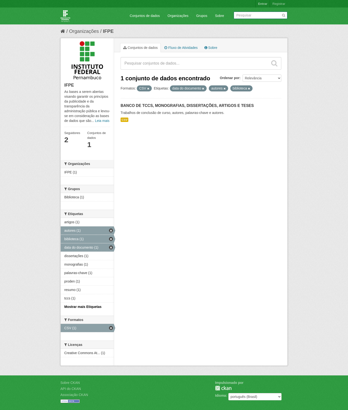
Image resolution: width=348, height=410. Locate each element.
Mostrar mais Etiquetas (83, 307)
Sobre (219, 16)
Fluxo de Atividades (180, 48)
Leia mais (102, 121)
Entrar (262, 4)
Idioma (220, 395)
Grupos (201, 16)
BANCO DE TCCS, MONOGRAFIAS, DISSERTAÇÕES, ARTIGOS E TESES (187, 106)
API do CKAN (70, 389)
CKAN (223, 388)
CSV (124, 119)
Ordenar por (229, 78)
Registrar (278, 4)
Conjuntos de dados (145, 16)
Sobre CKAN (70, 383)
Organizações (177, 16)
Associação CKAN (74, 395)
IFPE (108, 31)
